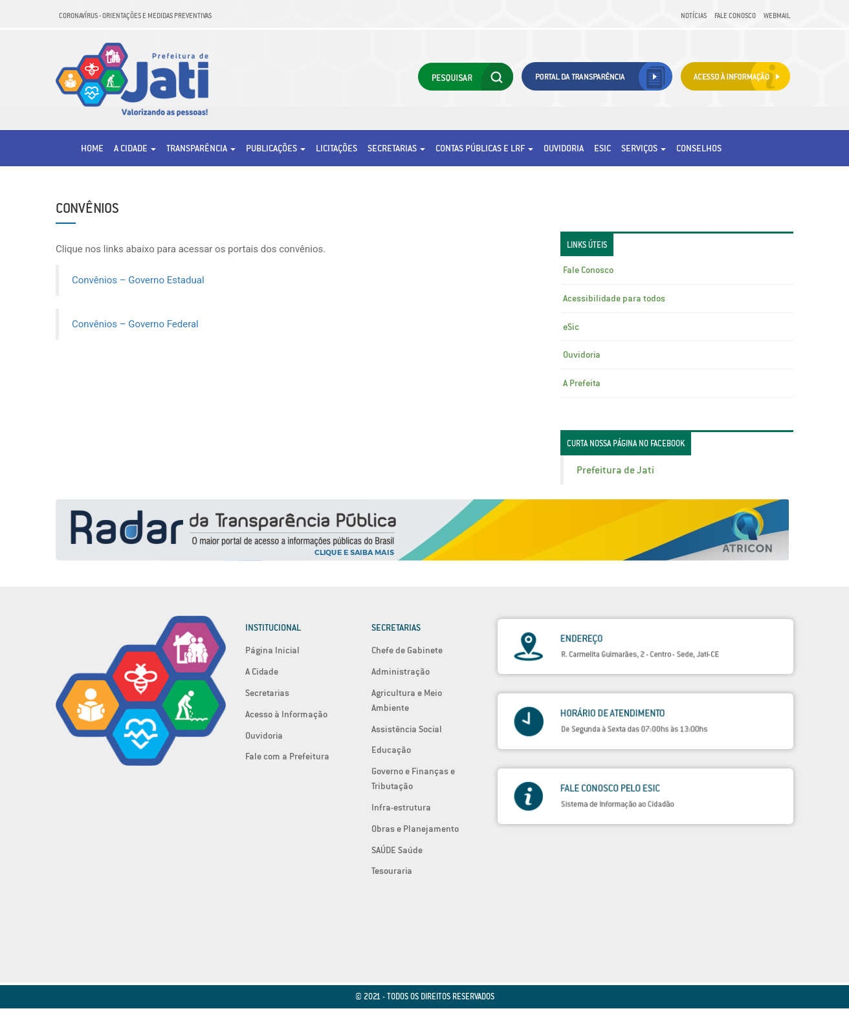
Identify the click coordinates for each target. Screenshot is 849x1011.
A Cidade (135, 148)
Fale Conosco (735, 15)
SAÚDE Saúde (397, 850)
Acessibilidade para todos (614, 298)
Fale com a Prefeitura (287, 756)
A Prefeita (582, 383)
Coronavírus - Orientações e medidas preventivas (135, 15)
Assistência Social (406, 729)
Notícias (694, 15)
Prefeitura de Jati (615, 470)
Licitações (336, 148)
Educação (391, 750)
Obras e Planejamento (415, 828)
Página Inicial (272, 650)
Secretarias (396, 148)
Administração (400, 671)
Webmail (777, 15)
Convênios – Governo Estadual (138, 280)
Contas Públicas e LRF (484, 148)
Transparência (201, 148)
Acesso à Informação (286, 714)
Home (92, 148)
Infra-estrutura (401, 807)
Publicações (275, 148)
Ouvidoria (564, 148)
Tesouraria (391, 870)
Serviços (643, 148)
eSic (602, 148)
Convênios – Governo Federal (135, 324)
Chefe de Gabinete (407, 650)
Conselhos (699, 148)
